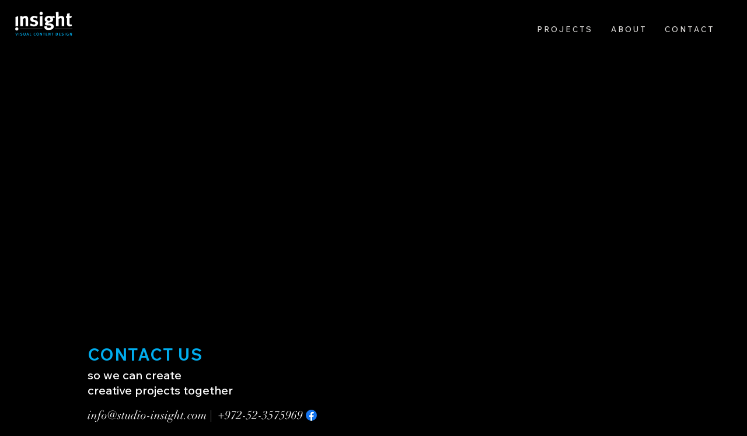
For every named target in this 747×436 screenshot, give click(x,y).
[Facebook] (311, 415)
